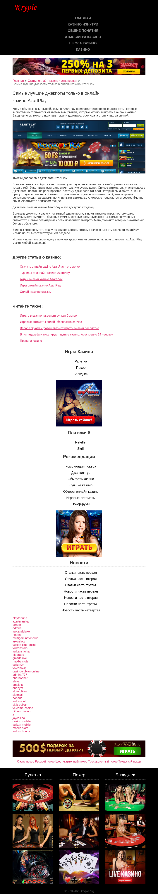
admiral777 (20, 674)
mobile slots (20, 728)
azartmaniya (21, 621)
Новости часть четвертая (80, 610)
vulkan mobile (22, 724)
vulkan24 (18, 664)
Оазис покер (25, 761)
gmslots (18, 684)
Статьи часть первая (81, 572)
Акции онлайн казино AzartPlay (41, 279)
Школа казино (83, 43)
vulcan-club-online (24, 644)
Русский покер (44, 761)
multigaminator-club (25, 638)
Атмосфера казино (83, 37)
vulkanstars (20, 648)
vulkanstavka (21, 651)
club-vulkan (20, 704)
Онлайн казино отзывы (35, 291)
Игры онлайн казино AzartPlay (40, 285)
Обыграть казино (81, 479)
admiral (17, 628)
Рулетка (81, 361)
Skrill (81, 449)
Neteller (81, 442)
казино (83, 49)
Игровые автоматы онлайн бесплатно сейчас (51, 321)
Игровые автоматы (80, 498)
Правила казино (31, 340)
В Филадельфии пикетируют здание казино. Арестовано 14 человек (66, 334)
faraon (17, 624)
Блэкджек (80, 374)
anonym (18, 688)
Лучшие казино (80, 485)
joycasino (19, 718)
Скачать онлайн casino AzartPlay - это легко (50, 266)
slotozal (18, 694)
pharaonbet (20, 678)
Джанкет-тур (80, 473)
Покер (80, 368)
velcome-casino (23, 708)
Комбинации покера (81, 466)
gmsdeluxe (20, 658)
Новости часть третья (81, 604)
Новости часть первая (81, 591)
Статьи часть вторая (81, 579)
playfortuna (20, 618)
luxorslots (19, 641)
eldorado (18, 654)
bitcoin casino (21, 711)
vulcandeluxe (21, 631)
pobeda (17, 698)
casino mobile (22, 721)
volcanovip (20, 668)
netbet (17, 634)
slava (16, 681)
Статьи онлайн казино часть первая (52, 80)
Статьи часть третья (80, 585)
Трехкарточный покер (103, 761)
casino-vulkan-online (26, 671)
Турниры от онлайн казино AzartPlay (45, 272)
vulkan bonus (21, 731)
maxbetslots (20, 661)
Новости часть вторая (81, 598)
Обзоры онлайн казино (81, 491)
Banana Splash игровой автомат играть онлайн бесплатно (59, 328)
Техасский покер (129, 761)
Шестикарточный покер (71, 761)
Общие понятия (83, 31)
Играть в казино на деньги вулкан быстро (48, 315)
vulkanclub (20, 701)
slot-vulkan (20, 691)
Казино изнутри (83, 24)
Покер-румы (81, 504)
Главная (83, 18)
